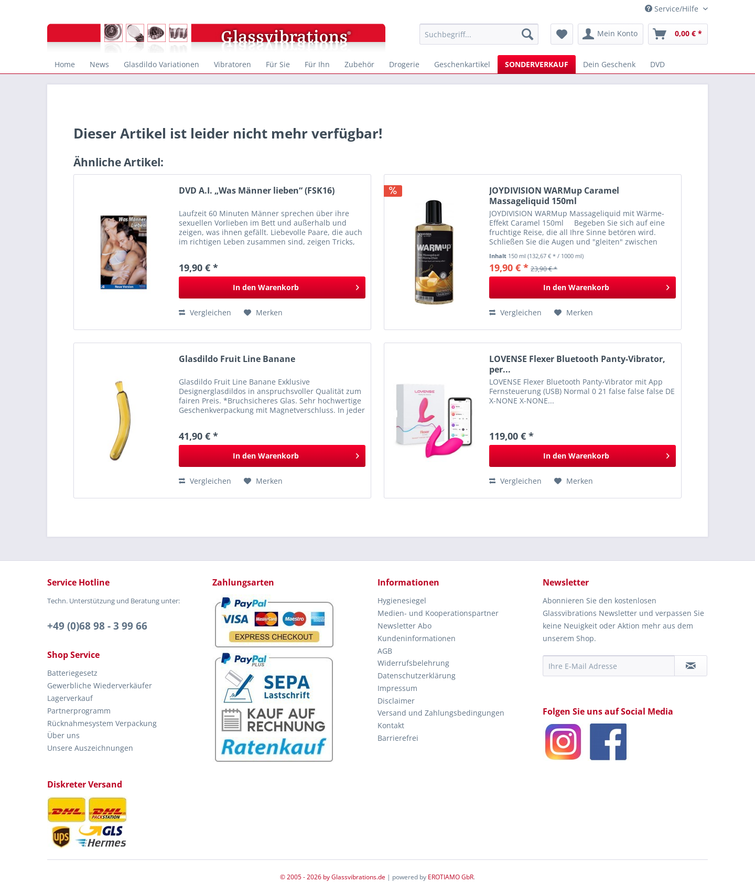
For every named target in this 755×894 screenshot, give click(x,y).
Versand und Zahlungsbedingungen (441, 713)
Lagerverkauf (70, 698)
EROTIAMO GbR (450, 876)
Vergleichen (205, 312)
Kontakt (391, 725)
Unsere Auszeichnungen (90, 748)
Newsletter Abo (405, 626)
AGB (385, 651)
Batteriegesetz (72, 673)
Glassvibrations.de (358, 876)
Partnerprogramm (79, 711)
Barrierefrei (398, 738)
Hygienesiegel (402, 600)
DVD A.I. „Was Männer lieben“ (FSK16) (257, 190)
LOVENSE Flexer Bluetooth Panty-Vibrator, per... (577, 364)
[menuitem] (478, 34)
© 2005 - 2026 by (305, 876)
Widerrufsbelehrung (413, 663)
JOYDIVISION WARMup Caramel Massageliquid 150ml (554, 195)
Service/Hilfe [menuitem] (672, 9)
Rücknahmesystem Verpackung (102, 723)
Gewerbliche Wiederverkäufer (99, 685)
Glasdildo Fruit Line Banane (237, 359)
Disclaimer (396, 701)
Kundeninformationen (417, 638)
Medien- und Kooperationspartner (438, 613)
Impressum (397, 688)
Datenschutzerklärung (417, 675)
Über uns (63, 735)
